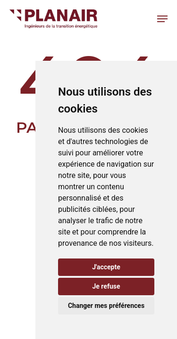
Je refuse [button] (106, 286)
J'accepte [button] (106, 267)
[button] (162, 19)
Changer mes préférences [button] (106, 305)
